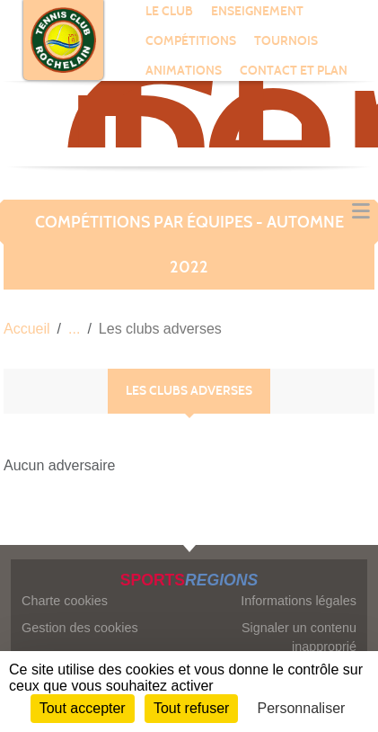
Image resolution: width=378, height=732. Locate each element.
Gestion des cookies (80, 627)
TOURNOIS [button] (286, 41)
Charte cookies (65, 601)
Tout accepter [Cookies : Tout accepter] (83, 708)
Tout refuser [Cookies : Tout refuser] (191, 708)
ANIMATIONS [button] (183, 70)
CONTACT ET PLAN (293, 70)
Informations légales (298, 601)
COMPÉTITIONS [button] (190, 41)
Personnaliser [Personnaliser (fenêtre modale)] (302, 708)
